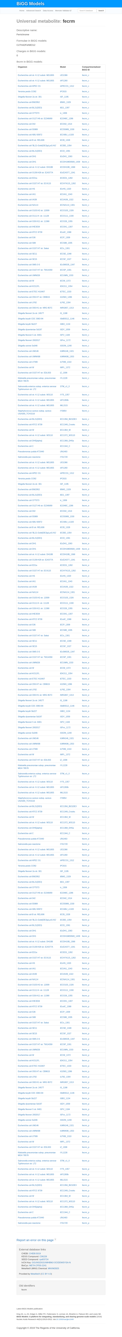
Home (21, 11)
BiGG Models (30, 3)
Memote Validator (62, 11)
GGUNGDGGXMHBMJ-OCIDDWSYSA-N (51, 1262)
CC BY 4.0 (46, 1274)
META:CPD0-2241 (38, 1265)
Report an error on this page (35, 1240)
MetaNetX (35, 1274)
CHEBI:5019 (35, 1253)
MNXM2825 (53, 1268)
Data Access (48, 11)
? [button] (55, 1239)
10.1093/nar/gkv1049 (65, 1319)
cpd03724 (44, 1259)
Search (101, 11)
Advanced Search (33, 11)
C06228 (43, 1256)
